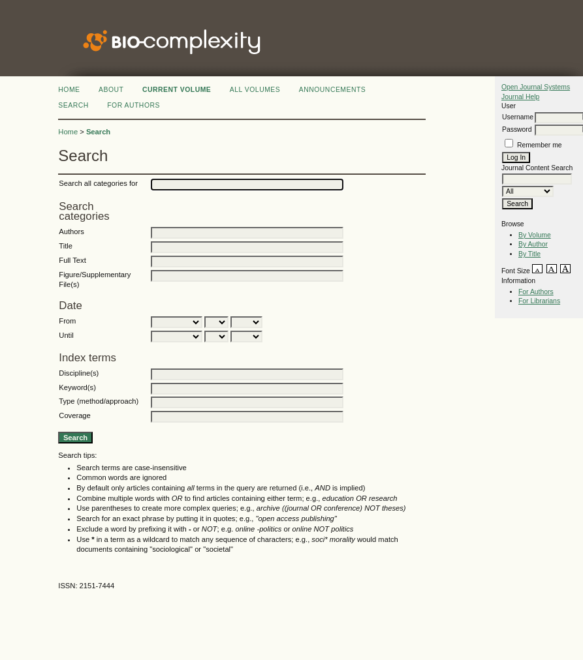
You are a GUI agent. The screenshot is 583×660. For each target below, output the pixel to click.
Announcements (332, 89)
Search (73, 105)
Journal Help (520, 96)
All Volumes (255, 89)
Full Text (72, 260)
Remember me (539, 145)
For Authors (536, 291)
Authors (71, 231)
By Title (529, 254)
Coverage (75, 415)
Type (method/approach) (98, 401)
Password (517, 129)
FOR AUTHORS (133, 105)
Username (517, 117)
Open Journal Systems (535, 87)
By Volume (534, 235)
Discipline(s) (79, 373)
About (111, 89)
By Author (533, 244)
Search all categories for (98, 183)
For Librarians (539, 301)
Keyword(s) (77, 387)
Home (69, 89)
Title (65, 246)
